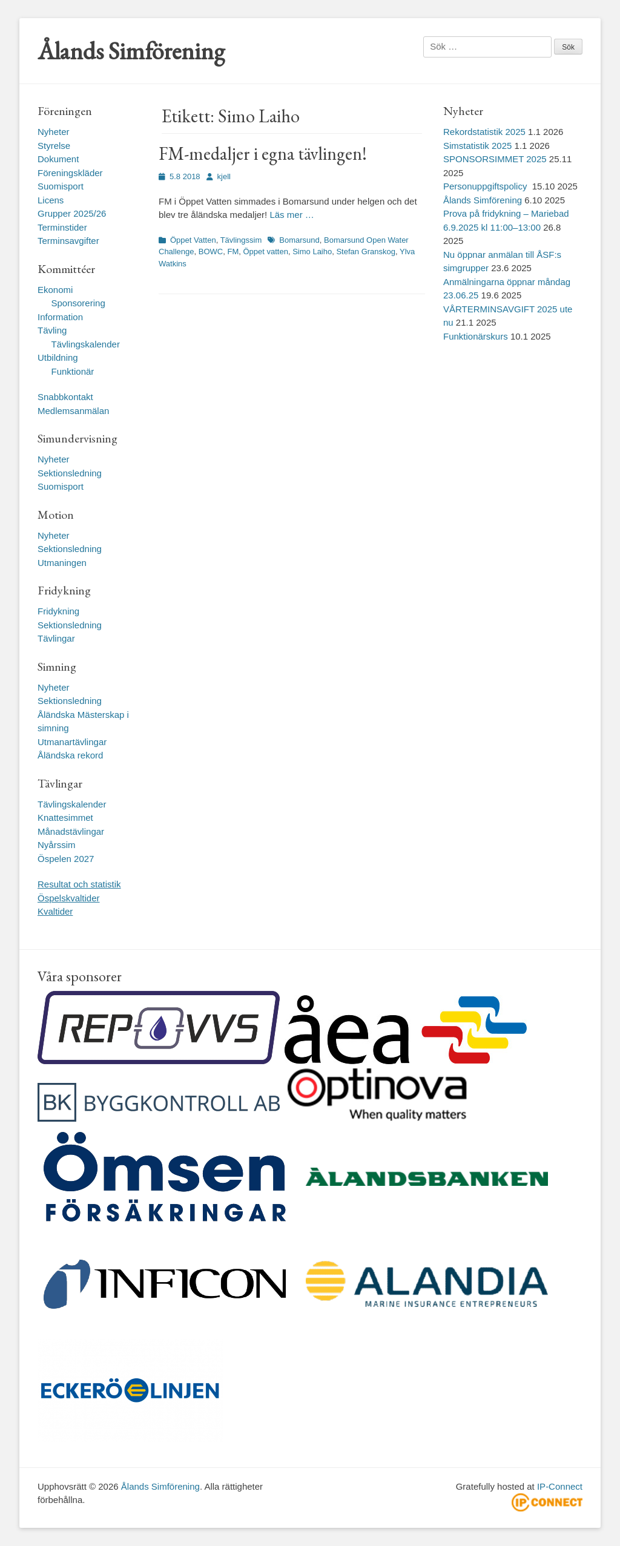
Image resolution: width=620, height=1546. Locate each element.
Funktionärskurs (475, 336)
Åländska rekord (70, 755)
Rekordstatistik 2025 (484, 132)
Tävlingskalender (85, 344)
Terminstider (62, 227)
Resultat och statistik (79, 884)
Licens (51, 200)
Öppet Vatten (193, 240)
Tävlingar (56, 638)
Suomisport (61, 186)
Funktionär (72, 371)
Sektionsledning (70, 473)
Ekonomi (55, 290)
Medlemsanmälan (73, 411)
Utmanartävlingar (72, 742)
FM (233, 251)
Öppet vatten (265, 251)
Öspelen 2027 (66, 859)
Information (60, 317)
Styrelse (54, 145)
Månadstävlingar (71, 831)
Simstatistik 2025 (477, 145)
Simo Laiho (312, 251)
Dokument (58, 159)
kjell (224, 176)
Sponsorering (78, 303)
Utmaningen (62, 563)
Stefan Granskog (365, 251)
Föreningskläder (70, 173)
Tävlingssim (241, 240)
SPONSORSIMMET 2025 (495, 159)
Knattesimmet (65, 817)
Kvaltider (55, 911)
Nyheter (54, 132)
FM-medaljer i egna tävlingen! (263, 153)
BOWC (211, 251)
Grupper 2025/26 (72, 213)
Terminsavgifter (68, 240)
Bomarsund (299, 240)
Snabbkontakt (65, 397)
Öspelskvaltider (69, 898)
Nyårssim (57, 845)
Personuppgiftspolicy (486, 186)
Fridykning (58, 611)
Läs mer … (291, 214)
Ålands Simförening (131, 51)
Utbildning (58, 357)
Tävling (52, 330)
